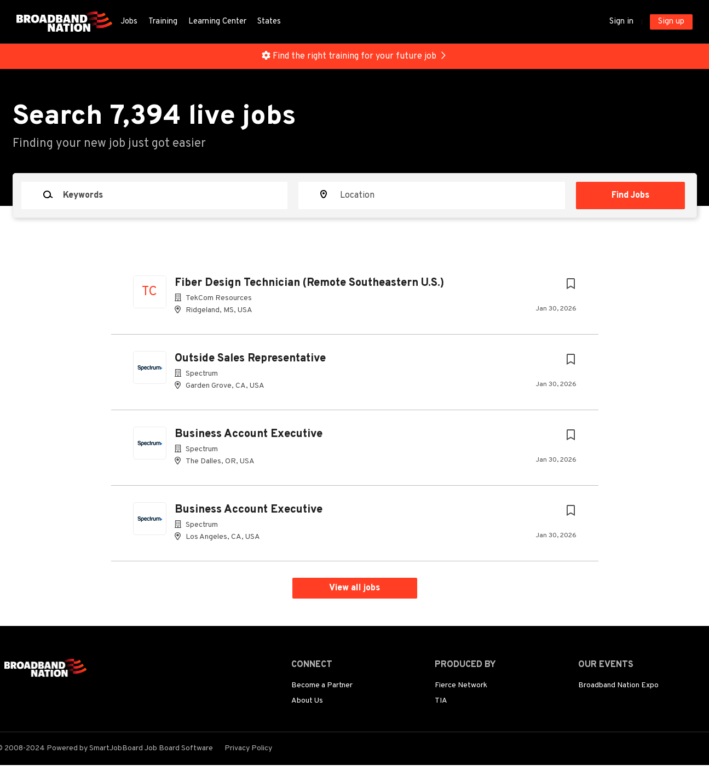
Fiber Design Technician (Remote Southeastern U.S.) (309, 283)
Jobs (128, 21)
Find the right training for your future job (354, 56)
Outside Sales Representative (250, 359)
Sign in (621, 21)
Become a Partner (322, 685)
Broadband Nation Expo (618, 685)
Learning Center (217, 21)
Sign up (671, 21)
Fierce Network (461, 685)
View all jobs (354, 588)
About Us (307, 700)
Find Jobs (630, 195)
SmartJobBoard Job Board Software (151, 748)
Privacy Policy (248, 748)
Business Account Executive (248, 434)
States (269, 21)
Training (162, 21)
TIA (441, 700)
